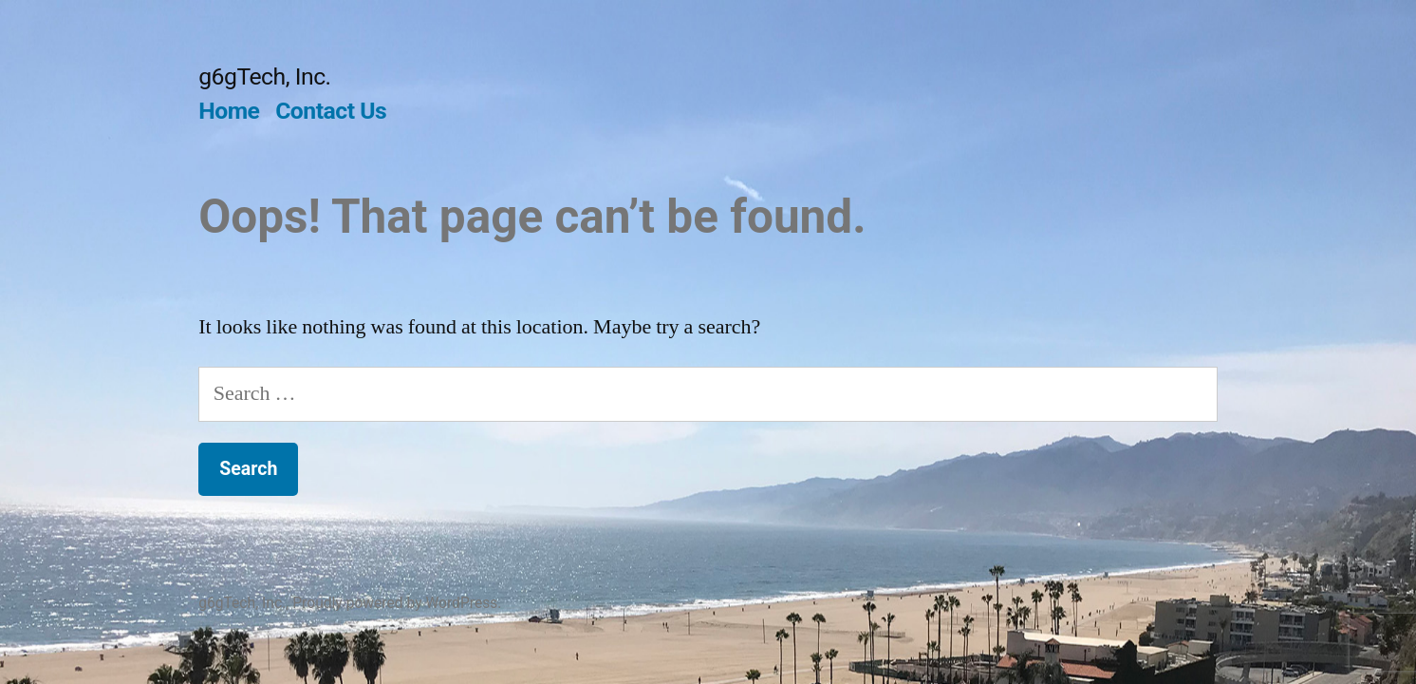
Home (228, 110)
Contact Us (330, 110)
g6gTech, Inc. (264, 76)
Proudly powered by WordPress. (396, 603)
